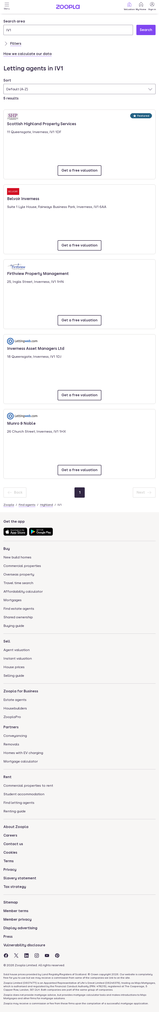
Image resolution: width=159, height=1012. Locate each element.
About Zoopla (15, 827)
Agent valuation (16, 650)
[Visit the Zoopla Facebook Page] (6, 955)
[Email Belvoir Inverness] (79, 245)
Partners (11, 727)
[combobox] (68, 27)
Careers (10, 835)
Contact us (13, 844)
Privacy (9, 870)
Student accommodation (23, 794)
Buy (6, 549)
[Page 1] (79, 492)
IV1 (59, 504)
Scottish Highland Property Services (41, 123)
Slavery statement (19, 878)
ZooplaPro (12, 717)
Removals (11, 744)
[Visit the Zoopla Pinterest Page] (57, 955)
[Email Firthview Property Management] (79, 320)
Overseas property (18, 574)
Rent (7, 777)
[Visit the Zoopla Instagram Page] (36, 955)
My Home (141, 6)
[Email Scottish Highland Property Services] (79, 170)
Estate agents (14, 700)
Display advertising (20, 928)
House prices (14, 667)
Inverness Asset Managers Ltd (35, 348)
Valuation (129, 6)
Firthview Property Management (38, 273)
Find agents (27, 504)
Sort (7, 80)
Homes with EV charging (23, 753)
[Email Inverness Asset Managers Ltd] (79, 395)
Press (8, 937)
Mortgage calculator (20, 761)
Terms (8, 861)
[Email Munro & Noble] (79, 470)
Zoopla (8, 504)
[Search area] (68, 30)
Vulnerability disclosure (24, 945)
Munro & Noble (21, 423)
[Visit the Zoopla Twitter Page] (16, 955)
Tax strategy (14, 887)
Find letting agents (18, 803)
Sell (6, 641)
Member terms (15, 911)
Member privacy (17, 919)
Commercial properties (22, 566)
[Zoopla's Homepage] (68, 8)
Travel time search (18, 583)
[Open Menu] (7, 7)
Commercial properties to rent (28, 785)
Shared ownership (18, 617)
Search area (14, 21)
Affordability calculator (23, 591)
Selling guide (13, 676)
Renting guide (14, 811)
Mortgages (12, 600)
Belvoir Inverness (23, 198)
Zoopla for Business (20, 691)
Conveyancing (15, 736)
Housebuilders (15, 708)
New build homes (17, 557)
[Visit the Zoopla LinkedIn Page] (26, 955)
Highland (46, 504)
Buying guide (13, 626)
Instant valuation (17, 658)
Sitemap (10, 902)
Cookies (10, 852)
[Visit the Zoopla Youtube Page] (47, 955)
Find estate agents (18, 609)
